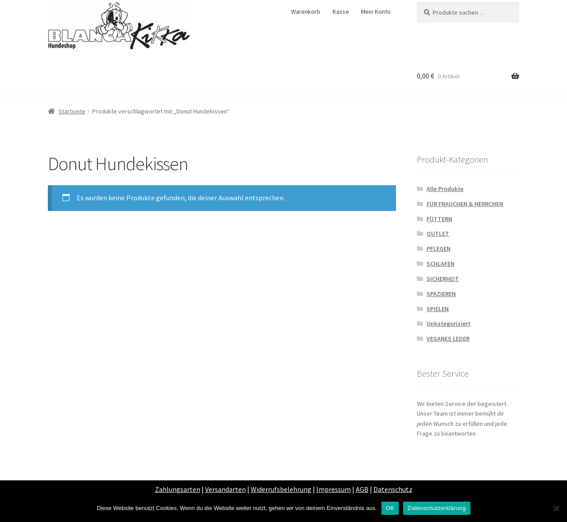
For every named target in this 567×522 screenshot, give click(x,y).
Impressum (333, 489)
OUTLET (438, 234)
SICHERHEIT (443, 279)
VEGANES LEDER (448, 339)
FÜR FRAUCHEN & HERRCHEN (465, 204)
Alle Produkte (445, 189)
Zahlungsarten (177, 489)
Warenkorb (305, 12)
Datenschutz (392, 489)
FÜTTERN (439, 219)
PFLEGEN (438, 249)
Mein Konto (376, 12)
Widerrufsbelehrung (281, 489)
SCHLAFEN (440, 264)
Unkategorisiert (448, 323)
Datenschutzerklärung (437, 508)
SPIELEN (438, 309)
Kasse (341, 12)
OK (390, 508)
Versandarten (225, 489)
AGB (362, 489)
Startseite (71, 111)
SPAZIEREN (441, 294)
